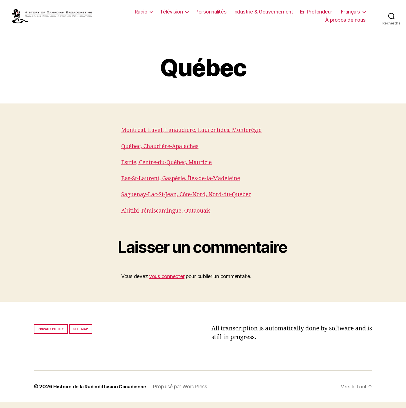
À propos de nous (345, 23)
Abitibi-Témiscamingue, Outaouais (169, 216)
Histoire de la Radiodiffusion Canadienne (103, 392)
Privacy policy (51, 334)
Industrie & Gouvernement (263, 14)
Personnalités (210, 14)
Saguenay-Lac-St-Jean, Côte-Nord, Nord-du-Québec (191, 200)
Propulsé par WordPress (186, 392)
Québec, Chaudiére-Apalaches (163, 152)
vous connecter (166, 282)
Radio (141, 14)
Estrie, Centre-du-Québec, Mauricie (170, 168)
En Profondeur (316, 14)
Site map (80, 334)
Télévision (171, 14)
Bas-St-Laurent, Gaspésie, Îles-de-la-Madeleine (185, 184)
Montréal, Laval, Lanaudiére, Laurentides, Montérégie (197, 135)
